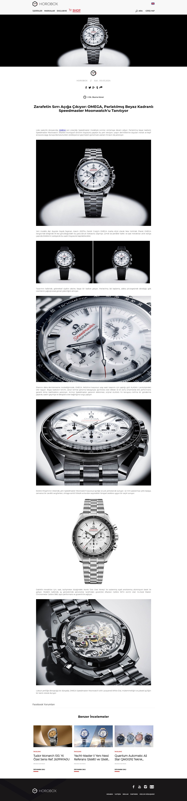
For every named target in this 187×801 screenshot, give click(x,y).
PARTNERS (134, 794)
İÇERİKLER (37, 11)
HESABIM (109, 794)
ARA (139, 11)
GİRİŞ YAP (150, 11)
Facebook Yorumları (44, 704)
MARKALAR (49, 11)
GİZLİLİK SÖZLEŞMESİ (147, 794)
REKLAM (126, 794)
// (93, 81)
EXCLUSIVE (62, 11)
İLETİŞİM (118, 794)
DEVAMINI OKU (39, 769)
